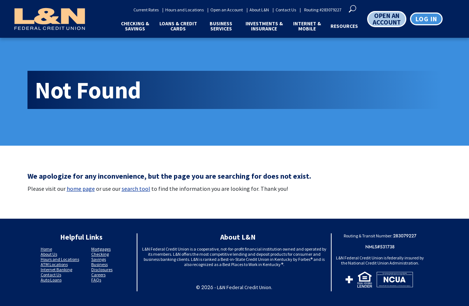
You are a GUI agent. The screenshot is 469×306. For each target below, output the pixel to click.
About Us (49, 254)
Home (46, 249)
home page (81, 188)
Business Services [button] (221, 26)
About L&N (259, 9)
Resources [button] (344, 26)
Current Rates (146, 9)
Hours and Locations (184, 9)
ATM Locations (54, 264)
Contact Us (286, 9)
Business (99, 264)
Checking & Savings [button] (135, 26)
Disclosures (101, 269)
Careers (98, 274)
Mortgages (101, 249)
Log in (426, 19)
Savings (98, 259)
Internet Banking (56, 269)
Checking (100, 254)
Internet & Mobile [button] (307, 26)
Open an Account (226, 9)
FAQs (96, 280)
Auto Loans (51, 280)
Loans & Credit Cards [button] (178, 26)
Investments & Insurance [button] (264, 26)
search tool (136, 188)
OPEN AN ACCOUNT (387, 18)
